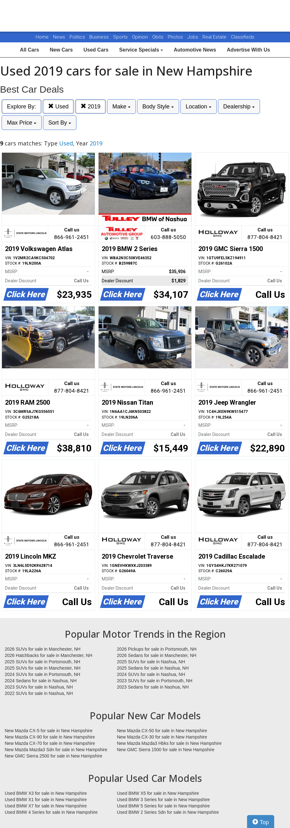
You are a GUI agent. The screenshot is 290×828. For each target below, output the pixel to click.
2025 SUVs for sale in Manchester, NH (43, 668)
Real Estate (215, 37)
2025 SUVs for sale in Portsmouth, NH (42, 661)
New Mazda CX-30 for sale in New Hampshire (162, 736)
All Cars (29, 49)
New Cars (61, 49)
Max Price (21, 123)
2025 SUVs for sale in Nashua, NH (151, 661)
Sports (121, 37)
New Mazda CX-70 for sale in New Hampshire (50, 743)
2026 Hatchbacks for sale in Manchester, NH (48, 655)
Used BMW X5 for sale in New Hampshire (158, 793)
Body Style (158, 106)
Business (99, 37)
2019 (90, 106)
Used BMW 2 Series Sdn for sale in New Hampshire (168, 812)
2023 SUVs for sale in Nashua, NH (39, 687)
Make (121, 106)
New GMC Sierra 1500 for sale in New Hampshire (165, 749)
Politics (77, 37)
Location (198, 106)
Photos (176, 37)
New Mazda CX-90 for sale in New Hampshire (50, 736)
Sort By (59, 123)
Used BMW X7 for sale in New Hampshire (46, 805)
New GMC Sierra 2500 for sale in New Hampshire (53, 755)
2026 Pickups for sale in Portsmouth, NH (156, 649)
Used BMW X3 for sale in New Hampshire (46, 793)
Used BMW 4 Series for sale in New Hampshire (51, 812)
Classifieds (242, 37)
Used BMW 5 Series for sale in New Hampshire (163, 805)
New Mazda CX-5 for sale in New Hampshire (49, 730)
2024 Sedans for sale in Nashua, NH (40, 680)
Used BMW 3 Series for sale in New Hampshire (163, 799)
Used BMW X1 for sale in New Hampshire (46, 799)
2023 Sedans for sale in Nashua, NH (153, 687)
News (59, 37)
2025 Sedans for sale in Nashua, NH (153, 668)
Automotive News (195, 49)
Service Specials (141, 49)
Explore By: (21, 106)
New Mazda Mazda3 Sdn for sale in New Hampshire (56, 749)
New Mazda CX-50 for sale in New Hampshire (162, 730)
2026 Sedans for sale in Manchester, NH (156, 655)
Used (58, 106)
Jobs (193, 37)
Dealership (239, 106)
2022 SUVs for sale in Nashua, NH (39, 693)
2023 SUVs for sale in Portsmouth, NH (154, 680)
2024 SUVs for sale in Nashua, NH (151, 674)
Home (42, 37)
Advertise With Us (248, 49)
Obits (158, 37)
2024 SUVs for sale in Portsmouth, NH (42, 674)
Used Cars (95, 49)
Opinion (140, 37)
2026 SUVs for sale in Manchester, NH (43, 649)
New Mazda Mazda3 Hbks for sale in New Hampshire (169, 743)
